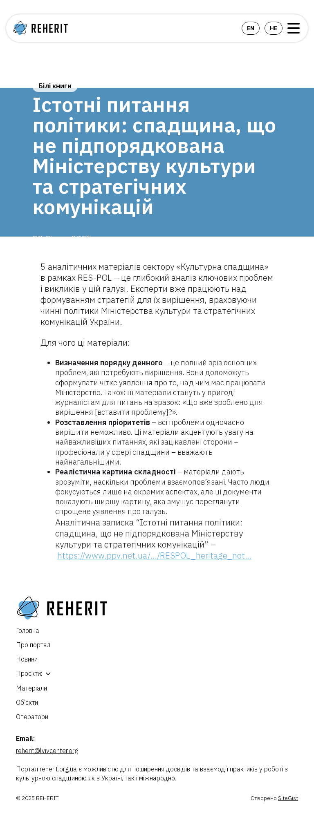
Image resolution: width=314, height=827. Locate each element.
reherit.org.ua (58, 769)
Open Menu (293, 28)
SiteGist (288, 798)
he (273, 28)
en (250, 28)
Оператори (32, 717)
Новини (27, 659)
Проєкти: (29, 673)
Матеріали (31, 688)
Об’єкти (27, 702)
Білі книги (55, 85)
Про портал (33, 645)
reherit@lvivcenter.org (47, 751)
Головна (27, 630)
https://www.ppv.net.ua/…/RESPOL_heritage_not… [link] (154, 555)
